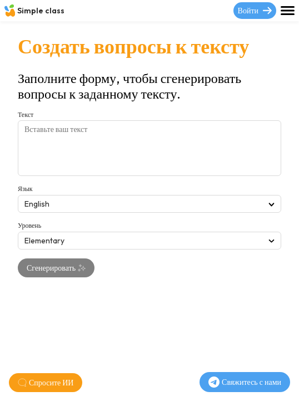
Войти (255, 11)
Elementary (149, 241)
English (149, 204)
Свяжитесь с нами (244, 382)
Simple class (34, 10)
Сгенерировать (56, 268)
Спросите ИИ (45, 383)
